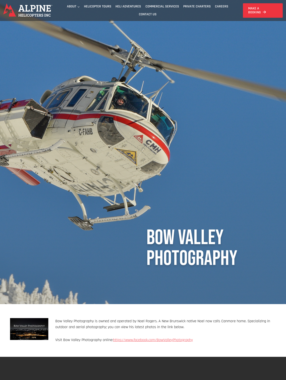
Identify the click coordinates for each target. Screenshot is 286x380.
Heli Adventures (128, 6)
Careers (221, 6)
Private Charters (197, 6)
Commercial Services (162, 6)
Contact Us (148, 14)
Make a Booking (254, 10)
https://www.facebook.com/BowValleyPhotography (153, 339)
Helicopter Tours (97, 6)
